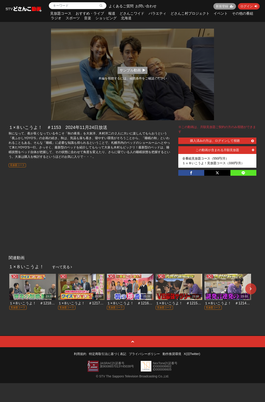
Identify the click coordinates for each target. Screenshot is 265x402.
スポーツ (73, 18)
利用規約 (80, 354)
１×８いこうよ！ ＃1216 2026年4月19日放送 (145, 303)
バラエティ (157, 13)
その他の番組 (242, 13)
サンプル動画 (132, 70)
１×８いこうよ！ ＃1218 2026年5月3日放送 (46, 303)
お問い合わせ (146, 6)
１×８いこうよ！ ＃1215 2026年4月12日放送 (194, 303)
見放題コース (60, 13)
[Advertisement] (132, 220)
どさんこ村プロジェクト (190, 13)
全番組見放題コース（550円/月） (205, 158)
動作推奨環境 (172, 354)
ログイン (248, 6)
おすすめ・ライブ (90, 13)
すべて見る (62, 267)
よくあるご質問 (121, 6)
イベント (221, 13)
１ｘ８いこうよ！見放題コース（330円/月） (213, 163)
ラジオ (56, 18)
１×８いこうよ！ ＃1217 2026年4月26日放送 (96, 303)
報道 (111, 13)
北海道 (126, 18)
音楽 (87, 18)
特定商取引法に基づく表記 (107, 354)
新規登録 (225, 6)
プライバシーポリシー (144, 354)
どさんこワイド (132, 13)
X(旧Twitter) (192, 354)
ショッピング (106, 18)
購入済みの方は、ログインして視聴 (222, 140)
